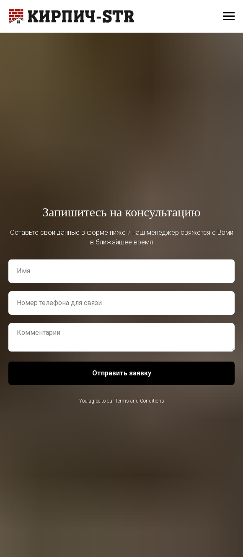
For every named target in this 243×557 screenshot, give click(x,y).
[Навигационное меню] (229, 16)
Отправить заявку (121, 373)
